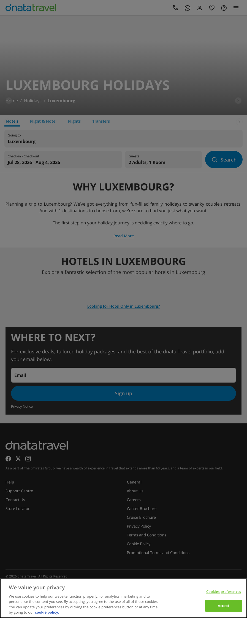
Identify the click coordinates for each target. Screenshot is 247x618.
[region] (123, 598)
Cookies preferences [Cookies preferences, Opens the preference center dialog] (223, 591)
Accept (223, 605)
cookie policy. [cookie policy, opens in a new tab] (47, 612)
